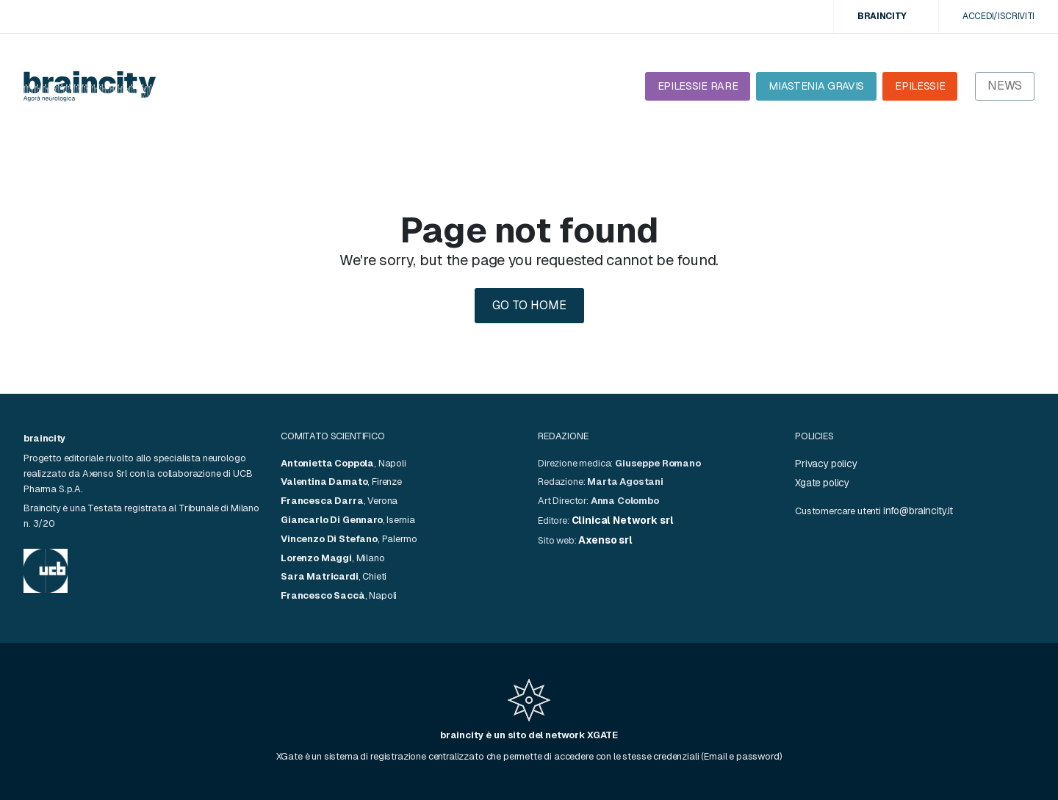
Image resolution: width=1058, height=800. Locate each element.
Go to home (529, 305)
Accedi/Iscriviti (998, 16)
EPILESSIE (920, 86)
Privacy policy (826, 463)
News (1004, 85)
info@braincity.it (918, 510)
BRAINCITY (882, 16)
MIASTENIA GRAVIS (816, 86)
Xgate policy (822, 482)
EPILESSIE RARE (698, 86)
